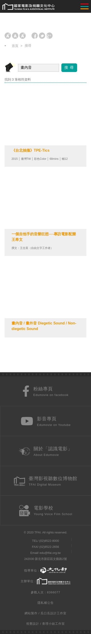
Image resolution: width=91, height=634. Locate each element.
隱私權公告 (46, 603)
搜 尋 (69, 67)
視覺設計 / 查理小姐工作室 (45, 623)
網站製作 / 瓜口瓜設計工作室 (46, 613)
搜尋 (28, 45)
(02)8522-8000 (49, 540)
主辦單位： (45, 581)
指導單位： (45, 570)
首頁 (15, 46)
